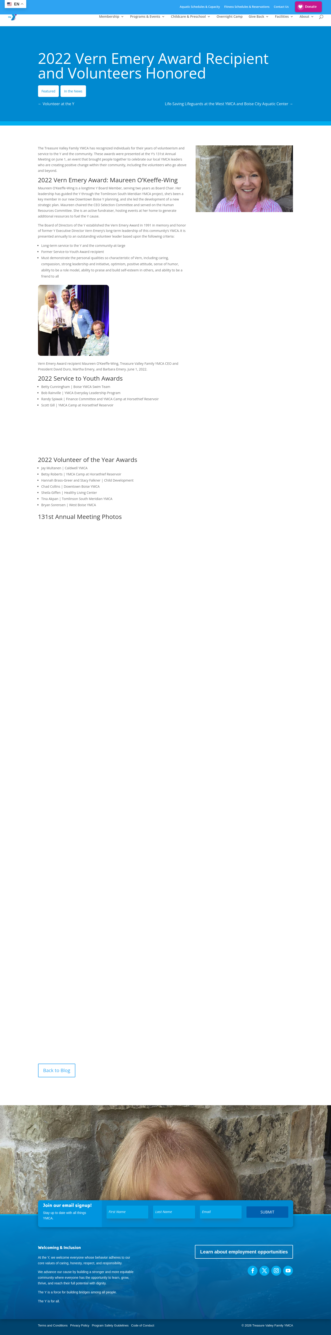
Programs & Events (145, 17)
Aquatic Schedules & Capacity (200, 7)
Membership (109, 17)
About (304, 17)
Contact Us (281, 7)
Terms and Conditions (53, 1325)
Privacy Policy (79, 1325)
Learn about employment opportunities (244, 1251)
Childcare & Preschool (188, 17)
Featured (49, 91)
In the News (73, 91)
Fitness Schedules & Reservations (247, 7)
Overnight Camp (230, 17)
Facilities (282, 17)
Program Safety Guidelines (110, 1325)
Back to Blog (56, 1070)
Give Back (256, 17)
